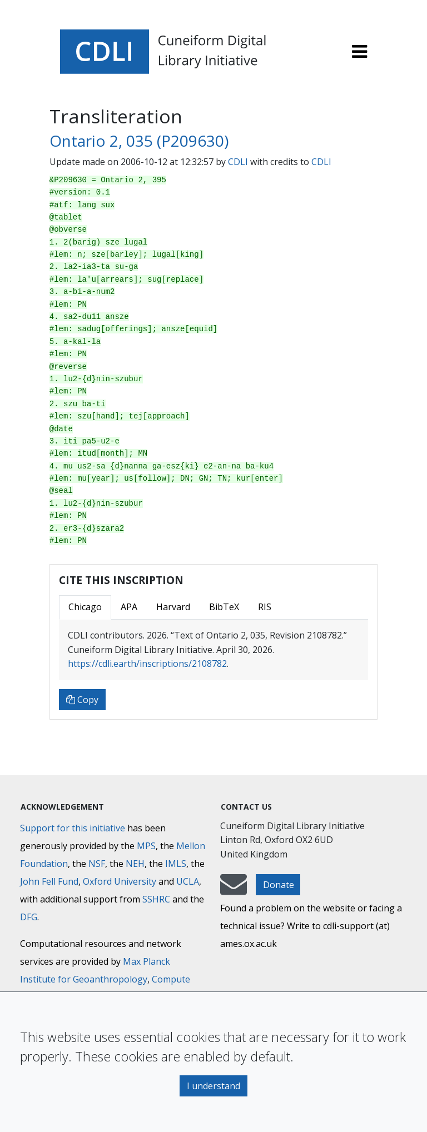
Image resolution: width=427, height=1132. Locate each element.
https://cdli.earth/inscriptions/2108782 (147, 663)
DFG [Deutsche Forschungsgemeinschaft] (28, 917)
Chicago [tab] (85, 607)
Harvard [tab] (173, 607)
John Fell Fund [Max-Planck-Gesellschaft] (49, 881)
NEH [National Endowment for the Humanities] (135, 863)
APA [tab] (129, 607)
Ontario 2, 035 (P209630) (139, 140)
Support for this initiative (72, 828)
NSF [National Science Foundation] (96, 863)
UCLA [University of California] (187, 881)
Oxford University (119, 881)
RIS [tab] (264, 607)
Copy (82, 700)
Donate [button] (278, 885)
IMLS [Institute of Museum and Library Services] (175, 863)
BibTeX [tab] (224, 607)
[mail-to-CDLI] (233, 890)
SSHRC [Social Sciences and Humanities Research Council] (156, 899)
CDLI (238, 162)
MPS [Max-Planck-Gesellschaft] (146, 846)
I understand (213, 1086)
